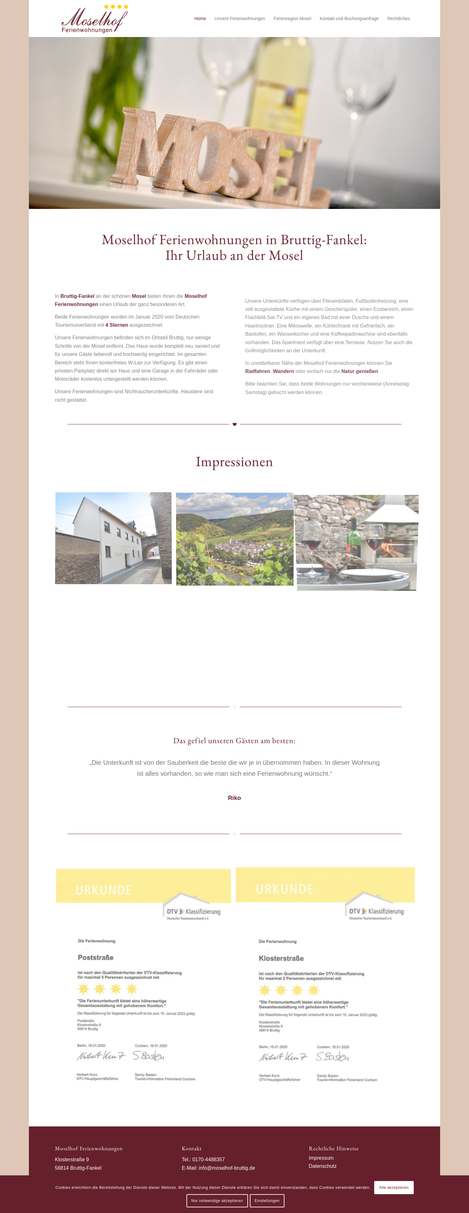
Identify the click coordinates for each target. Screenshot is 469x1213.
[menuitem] (200, 18)
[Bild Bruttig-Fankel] (237, 541)
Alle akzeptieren (394, 1187)
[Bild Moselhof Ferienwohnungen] (116, 541)
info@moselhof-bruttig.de (227, 1168)
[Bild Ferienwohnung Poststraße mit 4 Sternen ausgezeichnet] (146, 986)
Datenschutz (323, 1166)
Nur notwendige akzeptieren (217, 1201)
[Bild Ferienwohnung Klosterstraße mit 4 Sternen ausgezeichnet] (328, 986)
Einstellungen (267, 1201)
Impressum (321, 1158)
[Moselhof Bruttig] (95, 18)
